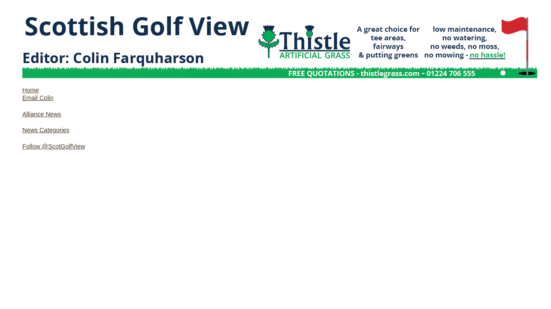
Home (30, 90)
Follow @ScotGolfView (53, 146)
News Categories (46, 130)
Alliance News (41, 114)
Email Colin (38, 97)
